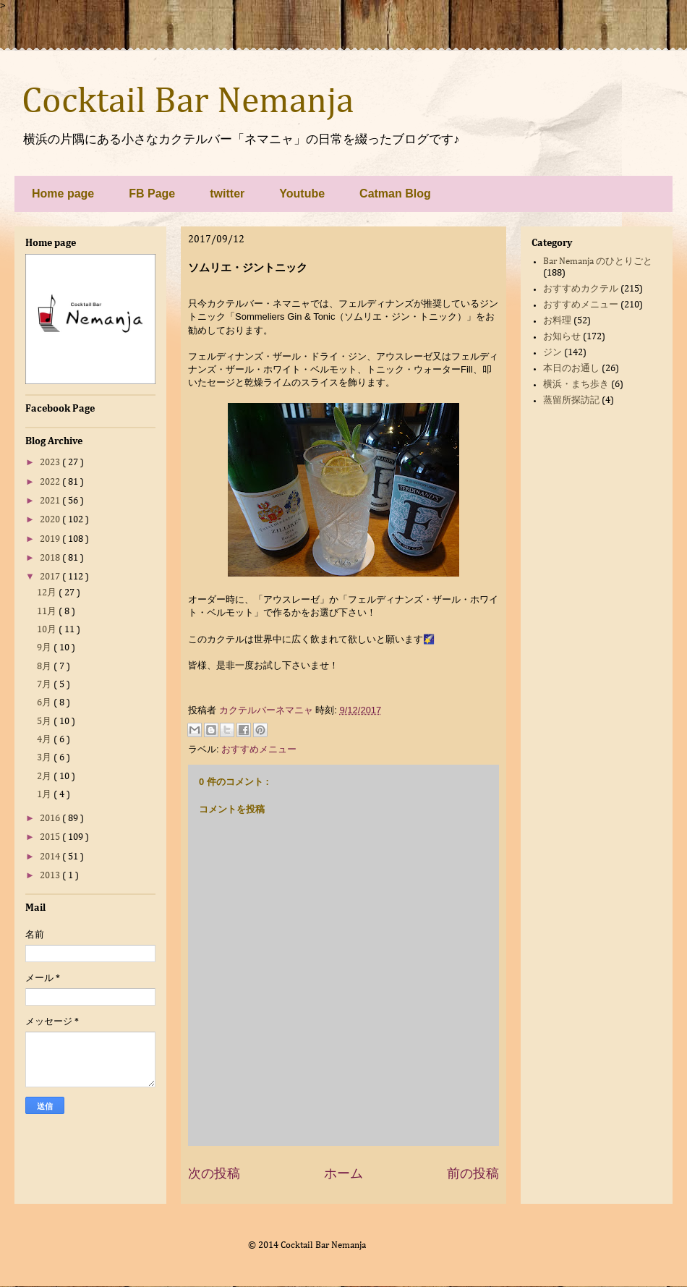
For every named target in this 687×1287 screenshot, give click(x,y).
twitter (227, 193)
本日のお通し (571, 368)
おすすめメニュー (258, 749)
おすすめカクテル (580, 289)
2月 (45, 776)
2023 (51, 462)
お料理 (557, 321)
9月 (45, 648)
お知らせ (562, 336)
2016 (51, 818)
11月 (48, 611)
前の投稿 (473, 1173)
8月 (45, 666)
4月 (45, 739)
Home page (63, 193)
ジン (552, 352)
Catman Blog (395, 193)
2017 (51, 577)
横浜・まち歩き (576, 384)
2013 (51, 875)
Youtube (302, 193)
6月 (45, 703)
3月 (45, 758)
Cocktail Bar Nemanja (188, 102)
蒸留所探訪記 (571, 400)
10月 (48, 629)
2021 (51, 501)
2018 (51, 558)
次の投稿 (214, 1173)
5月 (45, 721)
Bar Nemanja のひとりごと (597, 261)
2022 (51, 482)
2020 (51, 519)
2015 (51, 837)
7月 (45, 684)
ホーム (343, 1173)
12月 (48, 593)
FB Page (152, 193)
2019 (51, 539)
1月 (45, 794)
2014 (51, 857)
